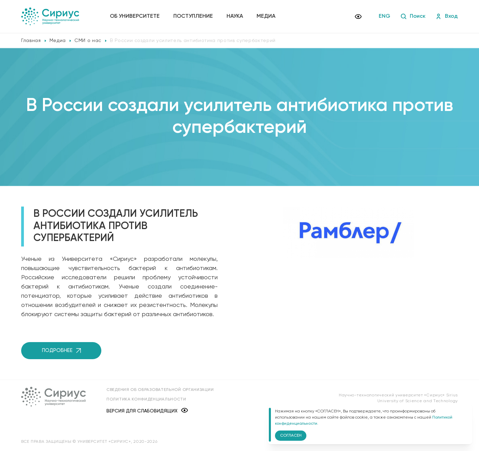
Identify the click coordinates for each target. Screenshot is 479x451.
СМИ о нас (87, 40)
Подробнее (61, 350)
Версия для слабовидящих (147, 411)
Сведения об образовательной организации (160, 390)
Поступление (193, 16)
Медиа (266, 16)
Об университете (135, 16)
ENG (384, 16)
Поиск (413, 16)
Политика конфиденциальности (146, 399)
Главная (31, 40)
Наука (235, 16)
